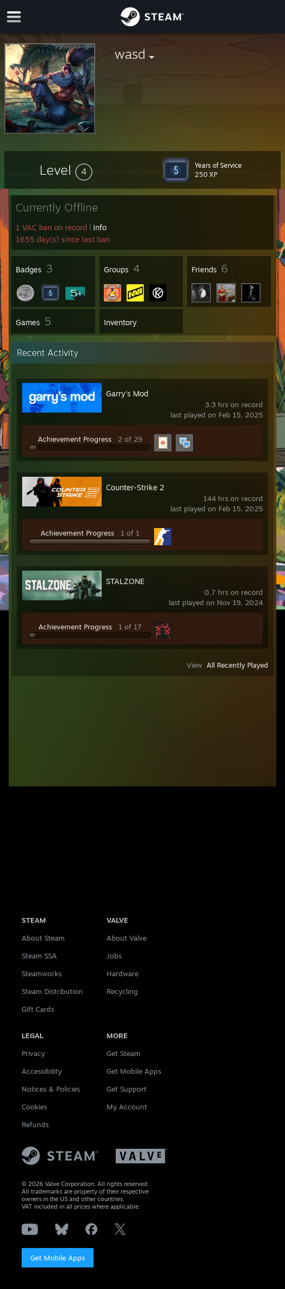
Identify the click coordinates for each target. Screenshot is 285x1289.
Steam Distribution (52, 991)
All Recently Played (237, 665)
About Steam (43, 938)
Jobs (114, 955)
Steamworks (42, 973)
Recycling (122, 991)
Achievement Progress (74, 439)
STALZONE (125, 581)
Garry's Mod (127, 393)
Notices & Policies (51, 1089)
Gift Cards (38, 1009)
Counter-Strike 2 (135, 487)
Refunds (35, 1124)
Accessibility (42, 1071)
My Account (127, 1106)
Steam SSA (39, 955)
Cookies (34, 1106)
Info (100, 227)
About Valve (127, 938)
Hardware (122, 973)
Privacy (33, 1053)
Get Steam (124, 1053)
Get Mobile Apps (57, 1257)
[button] (65, 170)
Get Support (127, 1089)
